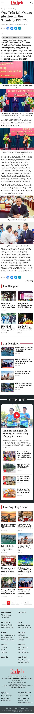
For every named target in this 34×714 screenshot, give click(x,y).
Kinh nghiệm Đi (23, 648)
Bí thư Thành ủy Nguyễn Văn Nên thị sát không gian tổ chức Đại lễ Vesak (8, 328)
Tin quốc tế (5, 618)
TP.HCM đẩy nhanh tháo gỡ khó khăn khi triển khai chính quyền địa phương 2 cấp (25, 526)
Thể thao (4, 653)
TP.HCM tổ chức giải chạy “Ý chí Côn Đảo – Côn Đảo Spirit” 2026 (23, 385)
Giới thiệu (9, 709)
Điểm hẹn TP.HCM (7, 626)
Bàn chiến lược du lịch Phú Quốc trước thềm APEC (8, 526)
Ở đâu (3, 633)
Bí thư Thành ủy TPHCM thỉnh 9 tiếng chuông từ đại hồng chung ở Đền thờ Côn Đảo (8, 305)
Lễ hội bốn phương (7, 628)
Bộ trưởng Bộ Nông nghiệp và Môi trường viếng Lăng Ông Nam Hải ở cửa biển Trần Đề (24, 455)
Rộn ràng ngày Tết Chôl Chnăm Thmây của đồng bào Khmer (23, 491)
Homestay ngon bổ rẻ (8, 636)
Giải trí (4, 645)
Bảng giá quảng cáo (21, 709)
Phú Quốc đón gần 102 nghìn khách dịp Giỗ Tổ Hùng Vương (23, 478)
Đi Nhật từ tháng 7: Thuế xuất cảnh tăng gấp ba (23, 373)
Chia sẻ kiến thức (23, 653)
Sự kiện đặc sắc (23, 663)
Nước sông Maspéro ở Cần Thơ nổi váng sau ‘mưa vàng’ (23, 466)
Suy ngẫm (22, 613)
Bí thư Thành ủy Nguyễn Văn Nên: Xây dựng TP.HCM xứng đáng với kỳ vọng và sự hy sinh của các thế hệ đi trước (25, 305)
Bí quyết (21, 645)
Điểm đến (21, 636)
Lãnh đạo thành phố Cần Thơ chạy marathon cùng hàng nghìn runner (15, 434)
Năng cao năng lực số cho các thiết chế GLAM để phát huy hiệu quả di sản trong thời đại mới (8, 570)
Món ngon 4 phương (24, 628)
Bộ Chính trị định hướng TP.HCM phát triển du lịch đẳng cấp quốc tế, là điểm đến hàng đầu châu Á (25, 570)
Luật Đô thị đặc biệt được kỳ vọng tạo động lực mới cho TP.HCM (7, 548)
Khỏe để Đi (21, 650)
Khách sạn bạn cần (7, 640)
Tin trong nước (6, 616)
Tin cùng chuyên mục (15, 507)
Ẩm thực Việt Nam (24, 626)
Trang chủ (4, 9)
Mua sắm (4, 658)
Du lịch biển (5, 623)
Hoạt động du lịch (24, 661)
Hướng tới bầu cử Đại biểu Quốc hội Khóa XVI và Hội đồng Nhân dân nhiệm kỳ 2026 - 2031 (16, 38)
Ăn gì (20, 623)
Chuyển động (12, 9)
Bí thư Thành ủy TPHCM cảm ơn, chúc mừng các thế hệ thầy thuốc (25, 328)
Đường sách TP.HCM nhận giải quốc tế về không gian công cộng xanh (8, 592)
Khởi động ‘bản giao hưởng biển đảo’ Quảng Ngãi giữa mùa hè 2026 (24, 349)
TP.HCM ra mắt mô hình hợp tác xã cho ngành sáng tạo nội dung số (23, 361)
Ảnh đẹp (21, 640)
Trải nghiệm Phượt (24, 638)
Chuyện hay (22, 658)
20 (25, 603)
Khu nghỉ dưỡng (6, 638)
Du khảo (21, 633)
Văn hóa (4, 648)
